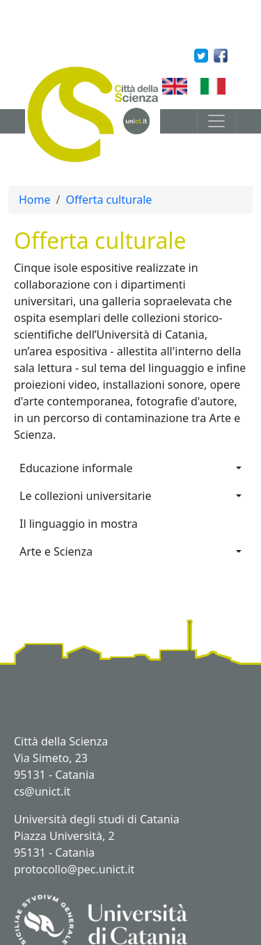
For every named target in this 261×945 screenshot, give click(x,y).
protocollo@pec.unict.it (74, 869)
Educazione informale (76, 468)
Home (35, 199)
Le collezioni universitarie (85, 495)
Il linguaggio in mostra (78, 523)
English (195, 86)
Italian (230, 86)
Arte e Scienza (56, 551)
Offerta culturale (108, 199)
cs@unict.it (42, 791)
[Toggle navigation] (216, 121)
